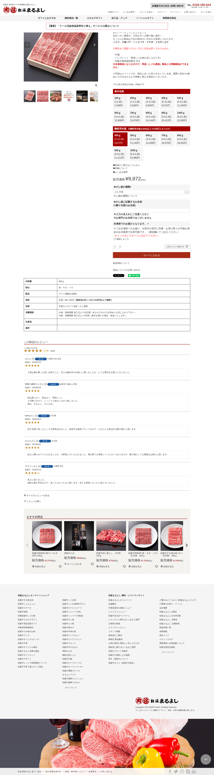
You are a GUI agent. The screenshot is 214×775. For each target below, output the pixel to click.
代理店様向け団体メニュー (120, 608)
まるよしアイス (69, 674)
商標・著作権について (75, 772)
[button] (27, 545)
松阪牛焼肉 (22, 612)
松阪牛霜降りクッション (73, 678)
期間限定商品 (169, 18)
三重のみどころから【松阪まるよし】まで (177, 600)
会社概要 (163, 608)
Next (94, 45)
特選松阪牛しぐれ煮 (26, 616)
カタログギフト (95, 18)
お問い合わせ (189, 12)
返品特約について (121, 263)
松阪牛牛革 (22, 643)
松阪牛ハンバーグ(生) (71, 612)
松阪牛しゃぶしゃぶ (26, 604)
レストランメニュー (117, 612)
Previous (27, 45)
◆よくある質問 (120, 172)
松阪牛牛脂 (67, 659)
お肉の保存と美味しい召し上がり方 (123, 643)
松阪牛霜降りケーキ (71, 671)
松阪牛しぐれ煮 (69, 600)
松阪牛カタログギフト (27, 619)
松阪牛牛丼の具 (69, 631)
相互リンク (164, 635)
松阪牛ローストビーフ (72, 608)
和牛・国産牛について (118, 659)
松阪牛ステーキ (24, 608)
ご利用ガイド (112, 12)
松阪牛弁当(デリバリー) (118, 616)
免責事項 (93, 772)
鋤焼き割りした (69, 655)
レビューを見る (146, 12)
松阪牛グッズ (23, 635)
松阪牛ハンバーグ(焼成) (72, 616)
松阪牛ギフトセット (26, 655)
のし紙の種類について (125, 196)
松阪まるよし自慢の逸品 (28, 651)
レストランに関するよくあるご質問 (123, 619)
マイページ (174, 12)
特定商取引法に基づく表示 (30, 772)
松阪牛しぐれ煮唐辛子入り (74, 604)
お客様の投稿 (114, 623)
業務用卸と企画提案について (172, 643)
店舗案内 (112, 604)
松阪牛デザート (24, 659)
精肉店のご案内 (115, 635)
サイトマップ (71, 688)
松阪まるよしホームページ (120, 600)
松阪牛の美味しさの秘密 (119, 655)
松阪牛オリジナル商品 (27, 647)
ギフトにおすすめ (47, 18)
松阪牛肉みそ (68, 627)
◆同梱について (120, 168)
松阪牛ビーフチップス (72, 663)
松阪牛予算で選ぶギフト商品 (30, 667)
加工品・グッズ (119, 18)
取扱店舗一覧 (165, 627)
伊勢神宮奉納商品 (25, 627)
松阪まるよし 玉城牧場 (169, 623)
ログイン (161, 12)
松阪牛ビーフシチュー (72, 639)
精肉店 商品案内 (115, 639)
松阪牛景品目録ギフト (27, 623)
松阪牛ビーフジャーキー (73, 667)
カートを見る (206, 12)
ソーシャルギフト (145, 18)
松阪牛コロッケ (69, 643)
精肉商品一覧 (71, 18)
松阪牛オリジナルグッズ (28, 639)
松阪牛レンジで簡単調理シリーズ (32, 663)
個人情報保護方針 (53, 772)
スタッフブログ (166, 639)
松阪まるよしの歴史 (168, 612)
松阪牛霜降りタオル (71, 682)
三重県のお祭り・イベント (171, 604)
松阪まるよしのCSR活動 (170, 616)
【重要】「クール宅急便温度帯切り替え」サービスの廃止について (83, 26)
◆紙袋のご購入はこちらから (126, 165)
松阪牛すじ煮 (68, 619)
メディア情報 (114, 631)
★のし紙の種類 (123, 187)
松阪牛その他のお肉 (26, 631)
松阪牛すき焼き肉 (25, 600)
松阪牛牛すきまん (70, 647)
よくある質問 (128, 12)
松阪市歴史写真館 (167, 647)
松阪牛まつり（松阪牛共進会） (122, 663)
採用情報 (163, 631)
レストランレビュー (117, 627)
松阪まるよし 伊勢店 (168, 619)
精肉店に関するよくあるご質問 (122, 647)
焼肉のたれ (67, 651)
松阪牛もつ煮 (68, 623)
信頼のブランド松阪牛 (118, 651)
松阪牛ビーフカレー (71, 635)
